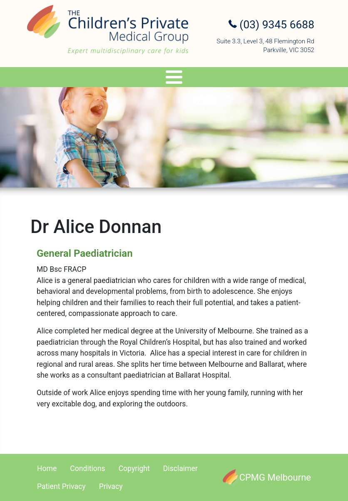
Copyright (134, 468)
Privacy (111, 486)
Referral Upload (302, 79)
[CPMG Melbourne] (267, 477)
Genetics (142, 79)
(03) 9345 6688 (271, 24)
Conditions (87, 468)
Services (90, 79)
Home (47, 468)
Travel (185, 79)
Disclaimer (180, 468)
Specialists (33, 79)
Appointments (236, 79)
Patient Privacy (61, 486)
